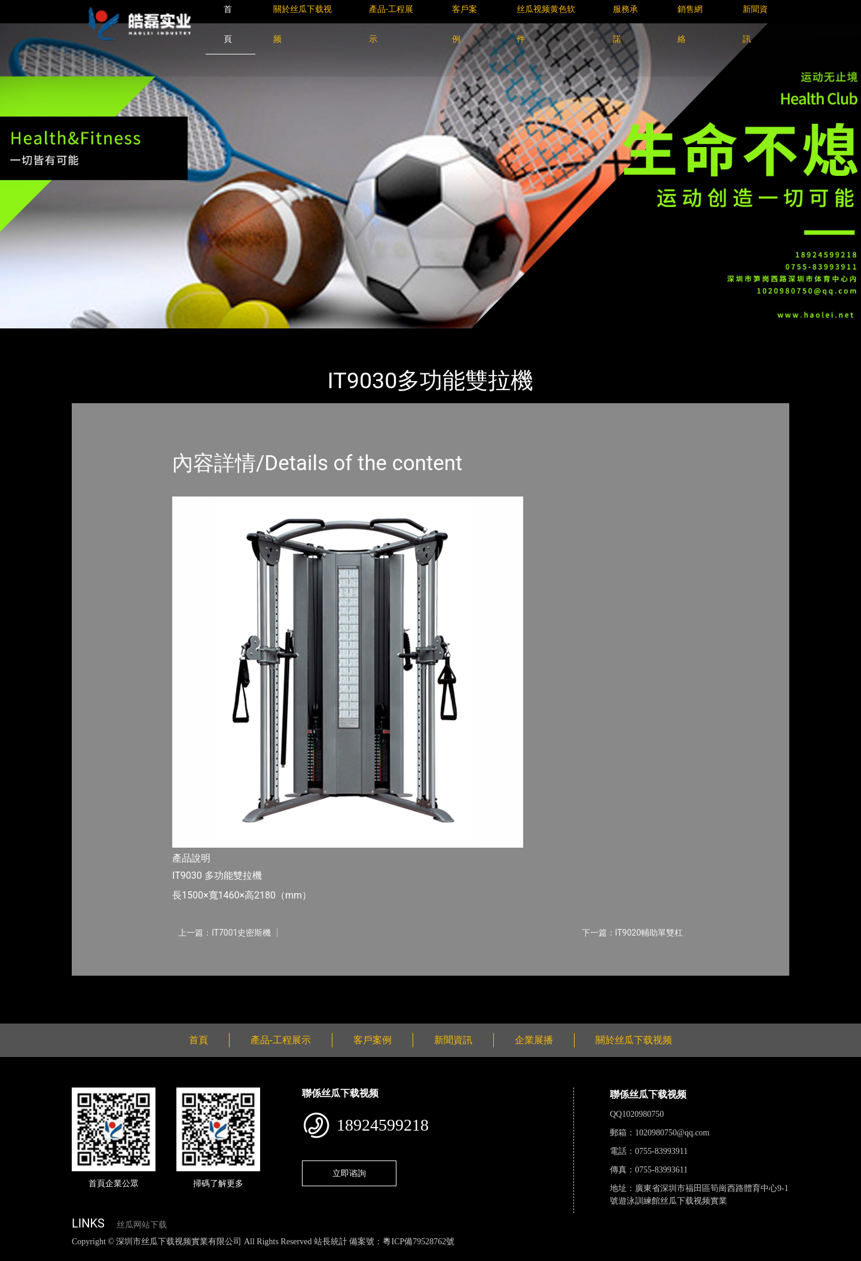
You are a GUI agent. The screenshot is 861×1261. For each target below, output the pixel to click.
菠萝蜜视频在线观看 (427, 1255)
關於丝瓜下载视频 (634, 1040)
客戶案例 (372, 1040)
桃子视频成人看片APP (684, 1255)
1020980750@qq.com (672, 1132)
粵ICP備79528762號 (418, 1241)
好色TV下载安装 (605, 1255)
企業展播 (534, 1040)
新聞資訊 (453, 1040)
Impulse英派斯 (214, 336)
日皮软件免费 (497, 1255)
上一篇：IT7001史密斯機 (224, 932)
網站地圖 (18, 1255)
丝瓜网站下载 (142, 1224)
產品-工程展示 (143, 336)
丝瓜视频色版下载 (72, 1255)
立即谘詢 (349, 1173)
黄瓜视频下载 (210, 1255)
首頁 (93, 336)
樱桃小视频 (548, 1255)
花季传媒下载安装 (349, 1255)
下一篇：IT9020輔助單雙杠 (632, 932)
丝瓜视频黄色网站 (146, 1255)
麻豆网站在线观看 (276, 1255)
